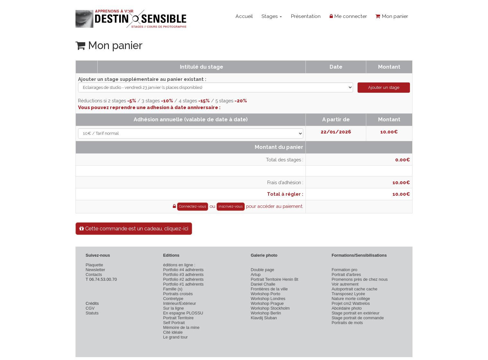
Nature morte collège (351, 298)
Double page (262, 269)
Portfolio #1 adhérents (183, 284)
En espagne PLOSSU (183, 313)
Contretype (173, 298)
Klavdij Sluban (264, 317)
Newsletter (95, 269)
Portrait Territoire (178, 317)
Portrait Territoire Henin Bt (274, 279)
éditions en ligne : (179, 264)
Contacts (94, 274)
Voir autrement (345, 284)
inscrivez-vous (230, 206)
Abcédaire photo (347, 308)
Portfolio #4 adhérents (183, 269)
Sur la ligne (173, 308)
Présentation (306, 16)
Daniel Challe (263, 284)
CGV (90, 308)
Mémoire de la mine (181, 327)
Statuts (92, 313)
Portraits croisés (178, 293)
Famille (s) (172, 289)
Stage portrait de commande (358, 317)
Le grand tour (175, 337)
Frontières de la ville (269, 289)
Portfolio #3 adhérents (183, 274)
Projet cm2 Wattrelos (351, 303)
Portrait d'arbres (346, 274)
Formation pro (344, 269)
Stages (272, 16)
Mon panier (392, 16)
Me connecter (348, 16)
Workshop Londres (268, 298)
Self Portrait (174, 322)
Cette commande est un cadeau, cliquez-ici (133, 228)
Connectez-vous (192, 206)
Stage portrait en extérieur (355, 313)
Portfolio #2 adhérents (183, 279)
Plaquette (94, 264)
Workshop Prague (267, 303)
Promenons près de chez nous (360, 279)
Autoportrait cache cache (354, 289)
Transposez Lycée (348, 293)
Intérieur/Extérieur (179, 303)
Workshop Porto (265, 293)
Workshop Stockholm (270, 308)
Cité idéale (173, 332)
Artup (256, 274)
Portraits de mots (347, 322)
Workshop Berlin (266, 313)
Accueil (244, 16)
